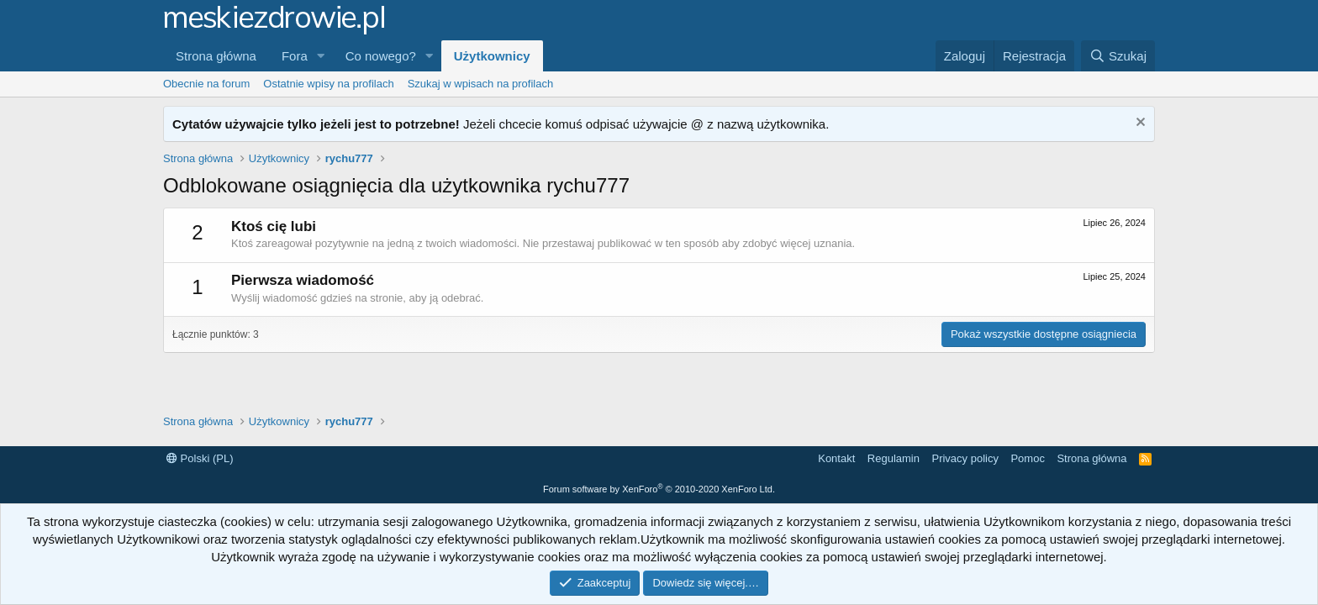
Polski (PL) (199, 458)
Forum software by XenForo (659, 489)
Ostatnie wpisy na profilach (328, 83)
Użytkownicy (492, 56)
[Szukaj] (1118, 55)
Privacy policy (964, 458)
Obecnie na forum (206, 83)
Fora (295, 56)
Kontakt (836, 458)
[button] (321, 55)
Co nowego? (380, 56)
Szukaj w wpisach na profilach (480, 83)
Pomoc (1027, 458)
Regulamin (893, 458)
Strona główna (216, 56)
